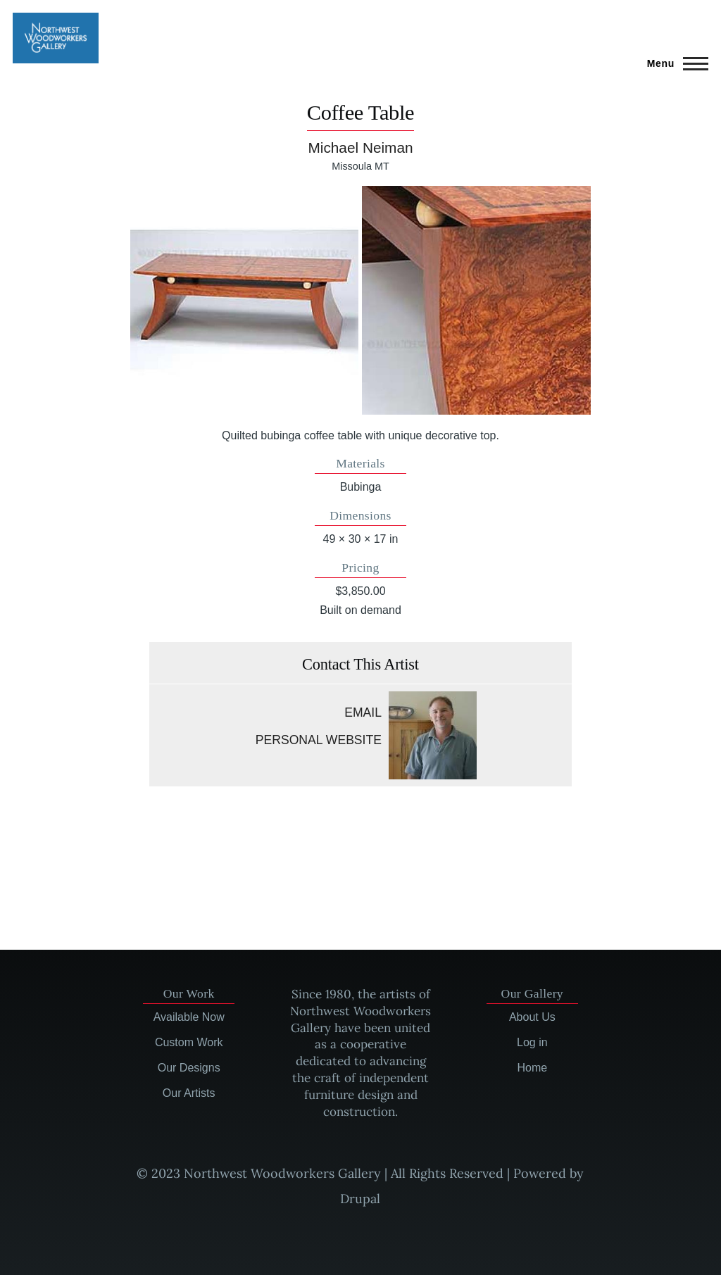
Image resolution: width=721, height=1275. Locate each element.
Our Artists (189, 1093)
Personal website (319, 740)
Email (363, 712)
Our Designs (189, 1068)
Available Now (189, 1017)
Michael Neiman (360, 147)
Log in (532, 1042)
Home (532, 1068)
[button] (244, 300)
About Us (532, 1017)
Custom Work (189, 1042)
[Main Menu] (673, 63)
